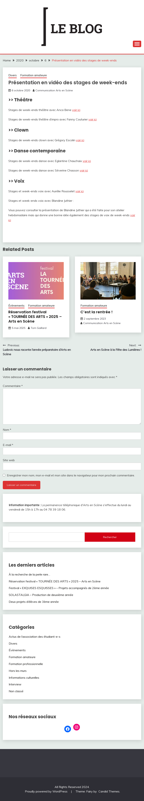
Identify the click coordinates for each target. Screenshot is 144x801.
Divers (12, 75)
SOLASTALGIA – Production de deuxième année (41, 595)
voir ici (76, 110)
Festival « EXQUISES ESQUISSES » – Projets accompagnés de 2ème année (59, 588)
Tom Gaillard (38, 328)
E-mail (8, 445)
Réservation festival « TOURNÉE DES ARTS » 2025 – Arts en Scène (35, 316)
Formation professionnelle (26, 664)
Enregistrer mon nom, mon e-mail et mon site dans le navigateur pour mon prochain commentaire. (71, 475)
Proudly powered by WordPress (46, 791)
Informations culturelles (24, 677)
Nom (7, 429)
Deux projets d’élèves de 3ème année (34, 602)
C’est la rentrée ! (96, 312)
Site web (9, 460)
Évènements (16, 305)
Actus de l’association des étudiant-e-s (34, 636)
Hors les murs (18, 671)
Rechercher (110, 537)
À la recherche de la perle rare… (29, 574)
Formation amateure (33, 75)
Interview (15, 684)
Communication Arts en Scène (54, 90)
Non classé (16, 691)
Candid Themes (108, 791)
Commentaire (13, 386)
